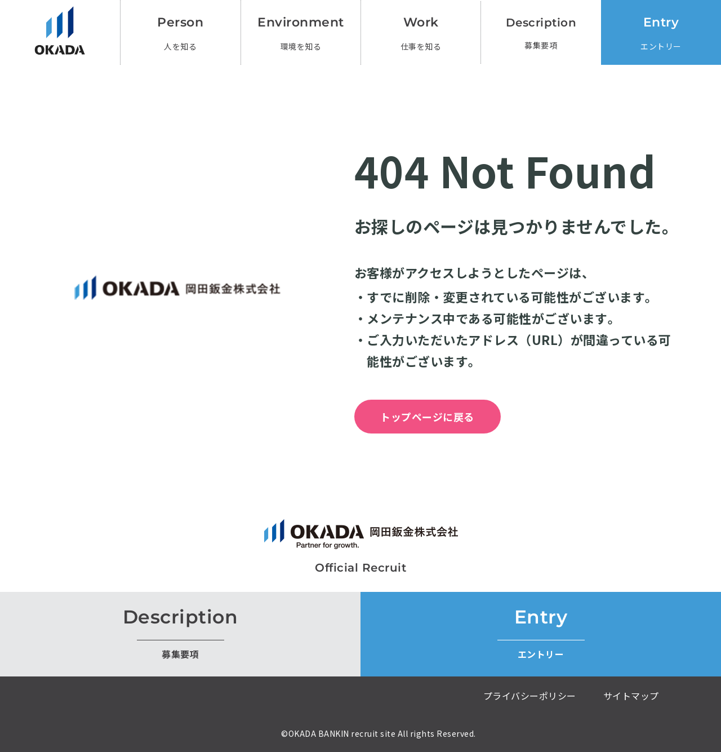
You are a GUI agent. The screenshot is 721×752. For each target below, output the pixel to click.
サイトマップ (631, 695)
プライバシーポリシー (529, 695)
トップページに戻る (427, 416)
